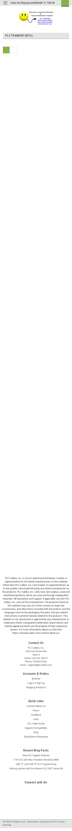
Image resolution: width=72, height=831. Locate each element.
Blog (36, 732)
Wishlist (36, 678)
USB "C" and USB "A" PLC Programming (36, 764)
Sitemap (7, 825)
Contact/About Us (36, 706)
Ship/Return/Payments (36, 736)
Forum (36, 710)
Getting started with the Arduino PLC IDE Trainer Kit (36, 768)
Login (40, 2)
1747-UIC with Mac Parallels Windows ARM (36, 759)
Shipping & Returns (36, 687)
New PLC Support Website (36, 755)
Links (36, 719)
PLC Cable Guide (36, 723)
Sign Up (51, 2)
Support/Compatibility (36, 728)
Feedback (36, 715)
